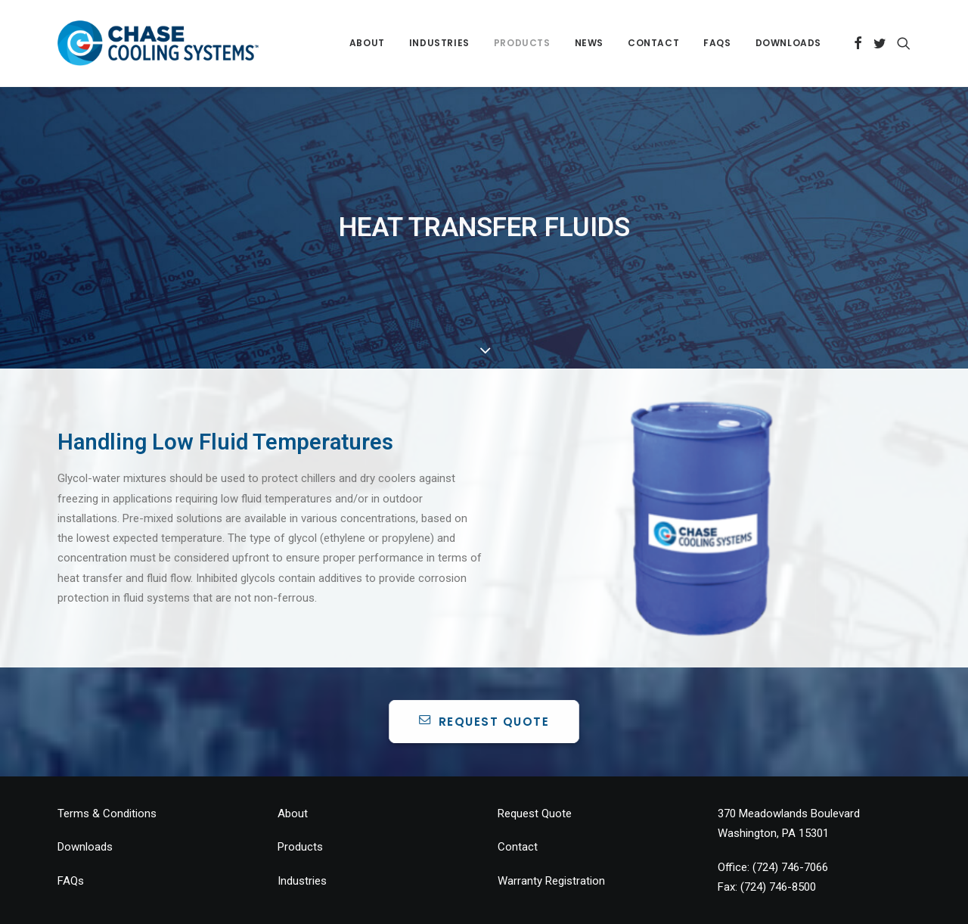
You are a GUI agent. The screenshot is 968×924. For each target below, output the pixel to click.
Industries (439, 42)
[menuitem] (367, 43)
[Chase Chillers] (158, 43)
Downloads (788, 42)
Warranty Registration (551, 848)
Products (522, 42)
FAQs (717, 42)
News (589, 42)
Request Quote (535, 782)
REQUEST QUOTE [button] (484, 689)
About (367, 42)
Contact (653, 42)
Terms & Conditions (107, 782)
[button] (858, 43)
